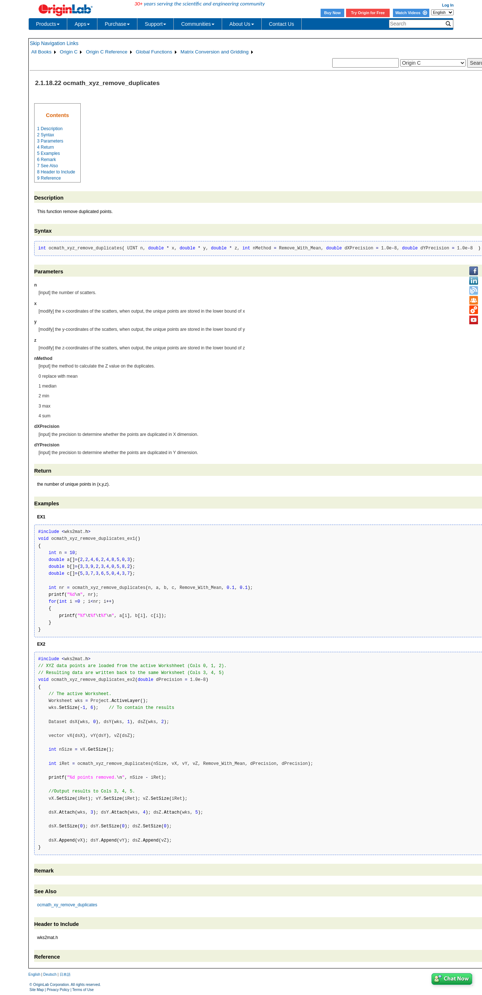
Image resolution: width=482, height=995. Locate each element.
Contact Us (281, 24)
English (34, 974)
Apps (82, 24)
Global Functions (154, 52)
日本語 (65, 974)
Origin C (69, 52)
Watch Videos (411, 13)
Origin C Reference (106, 52)
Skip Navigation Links (54, 43)
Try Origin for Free (368, 13)
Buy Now (332, 13)
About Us (241, 24)
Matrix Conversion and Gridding (215, 52)
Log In (448, 5)
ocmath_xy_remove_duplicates (67, 904)
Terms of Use (83, 990)
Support (155, 24)
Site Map (36, 990)
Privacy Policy (58, 990)
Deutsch (50, 974)
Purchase (117, 24)
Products (48, 24)
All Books (41, 52)
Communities (197, 24)
